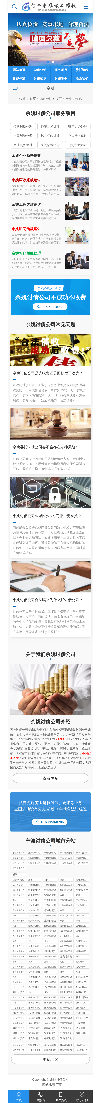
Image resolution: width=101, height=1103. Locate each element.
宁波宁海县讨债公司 (82, 863)
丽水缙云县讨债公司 (66, 1002)
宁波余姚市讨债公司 (50, 863)
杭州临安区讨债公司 (66, 890)
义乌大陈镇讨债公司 (34, 1023)
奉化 (15, 900)
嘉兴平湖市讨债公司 (66, 967)
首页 (33, 98)
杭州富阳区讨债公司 (50, 890)
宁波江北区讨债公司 (34, 858)
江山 (30, 992)
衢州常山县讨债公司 (34, 997)
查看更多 (50, 778)
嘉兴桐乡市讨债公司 (18, 972)
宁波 (68, 98)
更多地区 (50, 1059)
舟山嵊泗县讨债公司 (82, 987)
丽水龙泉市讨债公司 (82, 1008)
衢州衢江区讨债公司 (82, 992)
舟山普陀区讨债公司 (50, 987)
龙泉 (15, 1002)
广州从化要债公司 (34, 1050)
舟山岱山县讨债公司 (66, 987)
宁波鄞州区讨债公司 (82, 858)
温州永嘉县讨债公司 (18, 931)
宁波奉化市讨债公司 (34, 863)
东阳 (78, 972)
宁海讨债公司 (82, 852)
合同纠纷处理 (22, 136)
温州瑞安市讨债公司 (18, 936)
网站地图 (48, 1084)
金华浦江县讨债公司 (82, 977)
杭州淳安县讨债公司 (18, 895)
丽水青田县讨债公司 (50, 1002)
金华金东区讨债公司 (50, 977)
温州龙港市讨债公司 (50, 936)
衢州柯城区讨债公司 (66, 992)
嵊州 (15, 915)
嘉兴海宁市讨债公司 (82, 967)
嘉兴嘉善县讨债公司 (34, 967)
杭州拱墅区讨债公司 (18, 885)
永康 (15, 977)
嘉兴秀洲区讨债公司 (18, 967)
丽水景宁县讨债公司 (66, 1008)
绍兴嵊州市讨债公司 (18, 920)
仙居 (46, 941)
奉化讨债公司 (50, 852)
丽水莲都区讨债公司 (34, 1002)
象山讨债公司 (66, 852)
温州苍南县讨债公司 (50, 931)
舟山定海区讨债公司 (34, 987)
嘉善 (46, 961)
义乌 (62, 972)
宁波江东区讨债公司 (66, 858)
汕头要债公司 (82, 1045)
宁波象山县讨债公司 (18, 868)
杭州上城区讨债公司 (82, 880)
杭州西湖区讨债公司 (34, 885)
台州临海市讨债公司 (18, 951)
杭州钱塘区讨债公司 (34, 890)
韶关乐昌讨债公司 (50, 1045)
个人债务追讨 (77, 136)
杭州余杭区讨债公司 (82, 885)
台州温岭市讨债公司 (34, 951)
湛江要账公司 (34, 1045)
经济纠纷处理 (50, 126)
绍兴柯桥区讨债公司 (50, 915)
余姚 (78, 98)
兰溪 (46, 972)
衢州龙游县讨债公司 (18, 997)
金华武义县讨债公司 (66, 977)
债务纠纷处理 (22, 126)
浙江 (59, 98)
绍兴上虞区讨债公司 (66, 915)
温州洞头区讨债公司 (82, 926)
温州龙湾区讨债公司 (50, 926)
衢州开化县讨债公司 (50, 997)
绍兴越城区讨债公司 (34, 915)
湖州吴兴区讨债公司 (66, 951)
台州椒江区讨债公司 (18, 946)
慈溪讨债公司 (34, 852)
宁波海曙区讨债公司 (50, 858)
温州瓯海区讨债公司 (66, 926)
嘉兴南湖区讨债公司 (82, 961)
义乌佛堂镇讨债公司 (66, 1018)
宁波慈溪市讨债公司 (66, 863)
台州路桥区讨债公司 (82, 941)
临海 (15, 941)
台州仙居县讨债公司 (34, 946)
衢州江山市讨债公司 (66, 997)
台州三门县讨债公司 (66, 946)
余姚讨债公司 (18, 852)
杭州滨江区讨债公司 (50, 885)
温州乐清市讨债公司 (34, 936)
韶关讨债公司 (18, 1050)
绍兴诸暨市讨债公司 (82, 915)
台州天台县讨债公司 (50, 946)
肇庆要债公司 (18, 1045)
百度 (59, 1084)
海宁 (78, 956)
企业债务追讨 (22, 145)
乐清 (78, 920)
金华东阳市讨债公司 (66, 982)
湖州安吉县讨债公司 (50, 956)
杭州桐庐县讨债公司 (82, 890)
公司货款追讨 (77, 145)
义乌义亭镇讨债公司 (50, 1023)
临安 (62, 880)
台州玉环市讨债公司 (82, 946)
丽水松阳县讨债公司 (18, 1008)
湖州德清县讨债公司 (18, 956)
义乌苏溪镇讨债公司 (82, 1018)
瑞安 (62, 920)
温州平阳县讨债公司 (34, 931)
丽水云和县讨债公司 (34, 1008)
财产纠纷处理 (77, 126)
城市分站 (46, 98)
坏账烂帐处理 (50, 136)
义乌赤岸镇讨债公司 (66, 1023)
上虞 (78, 910)
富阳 (46, 880)
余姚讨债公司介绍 (50, 722)
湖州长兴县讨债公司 (34, 956)
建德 (30, 880)
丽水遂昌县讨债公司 (82, 1002)
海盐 (62, 961)
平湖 (15, 961)
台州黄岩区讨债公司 (66, 941)
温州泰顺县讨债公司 (82, 931)
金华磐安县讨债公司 (18, 982)
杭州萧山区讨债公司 (66, 885)
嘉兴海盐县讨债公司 (50, 967)
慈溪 (78, 895)
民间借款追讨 (50, 145)
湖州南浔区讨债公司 (82, 951)
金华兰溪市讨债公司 (34, 982)
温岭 (78, 936)
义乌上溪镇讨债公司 (18, 1023)
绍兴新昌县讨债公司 (34, 920)
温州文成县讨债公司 (66, 931)
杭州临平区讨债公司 (18, 890)
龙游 (46, 992)
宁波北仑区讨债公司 (18, 863)
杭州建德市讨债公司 (34, 895)
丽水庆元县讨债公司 (50, 1008)
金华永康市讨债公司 (82, 982)
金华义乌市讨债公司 (50, 982)
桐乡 (30, 961)
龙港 (15, 926)
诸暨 (62, 910)
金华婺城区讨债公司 (34, 977)
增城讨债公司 (50, 1050)
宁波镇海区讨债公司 (18, 858)
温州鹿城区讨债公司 (34, 926)
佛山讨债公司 (66, 1045)
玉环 (30, 941)
